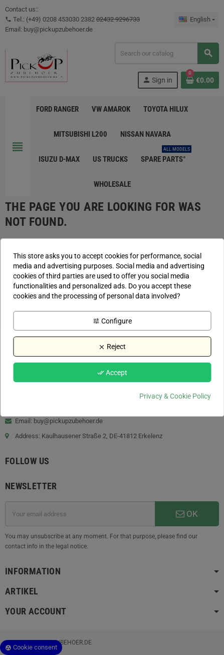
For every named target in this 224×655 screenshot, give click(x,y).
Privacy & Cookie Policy (175, 396)
